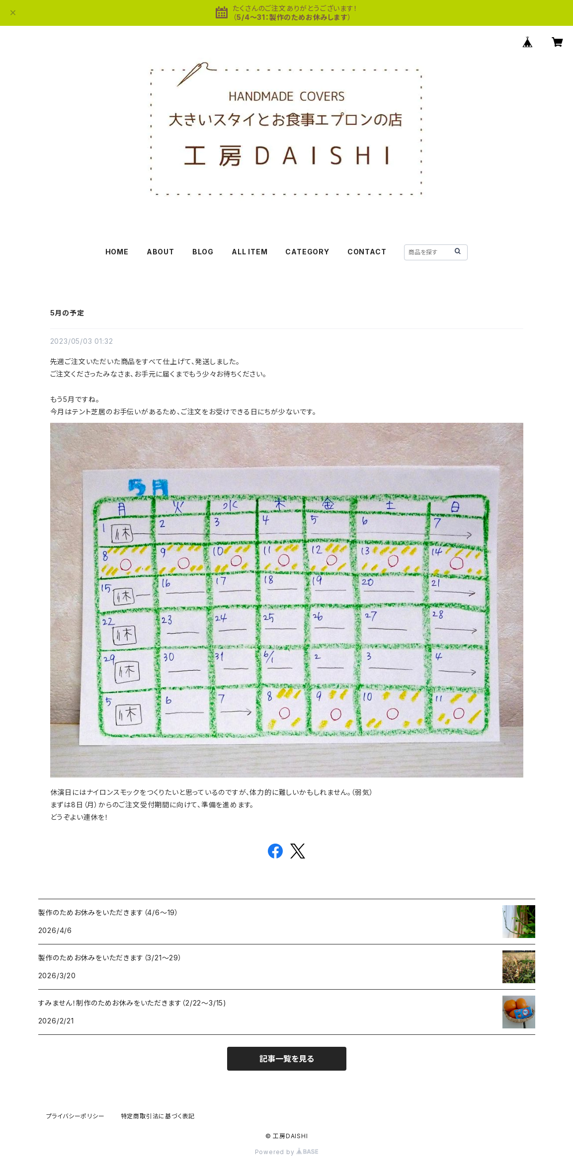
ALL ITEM (249, 251)
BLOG (203, 251)
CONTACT (367, 251)
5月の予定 (67, 313)
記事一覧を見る (286, 1059)
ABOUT (160, 251)
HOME (117, 251)
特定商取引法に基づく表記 (158, 1116)
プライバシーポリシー (75, 1116)
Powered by (287, 1152)
